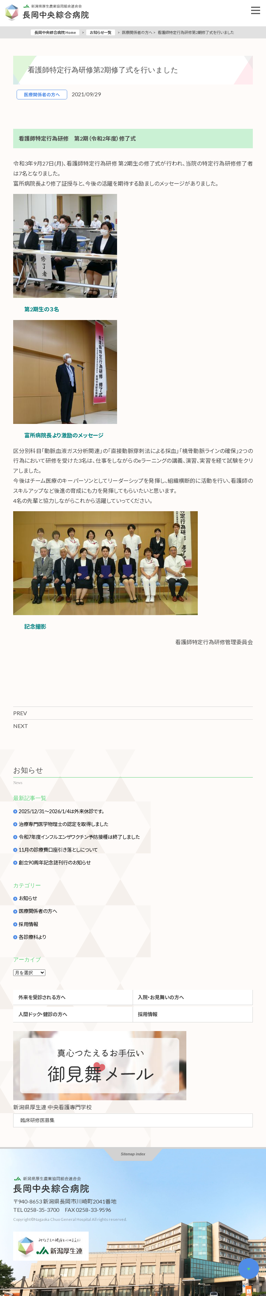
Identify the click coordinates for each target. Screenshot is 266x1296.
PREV (20, 713)
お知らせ (28, 898)
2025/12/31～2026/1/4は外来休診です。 (61, 811)
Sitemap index (133, 1154)
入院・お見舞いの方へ (161, 997)
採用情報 (28, 924)
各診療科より (32, 937)
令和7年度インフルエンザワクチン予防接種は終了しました (79, 837)
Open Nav (258, 5)
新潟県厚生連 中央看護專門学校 (52, 1107)
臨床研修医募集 (37, 1120)
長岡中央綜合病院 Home (55, 32)
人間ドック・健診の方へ (42, 1014)
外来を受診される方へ (41, 997)
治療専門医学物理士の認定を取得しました (63, 824)
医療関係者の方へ (38, 911)
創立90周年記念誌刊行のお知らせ (54, 862)
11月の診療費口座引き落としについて (58, 849)
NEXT (20, 725)
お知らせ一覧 (101, 32)
